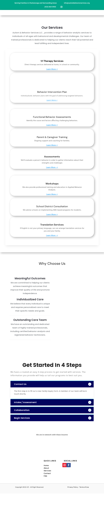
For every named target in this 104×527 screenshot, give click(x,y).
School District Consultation (52, 206)
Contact (47, 473)
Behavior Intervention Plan (52, 91)
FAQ (45, 476)
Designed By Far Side (60, 490)
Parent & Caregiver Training (52, 137)
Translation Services (52, 224)
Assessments (52, 156)
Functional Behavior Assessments (52, 116)
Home (46, 465)
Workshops (52, 183)
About (46, 468)
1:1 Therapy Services (52, 61)
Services (47, 470)
